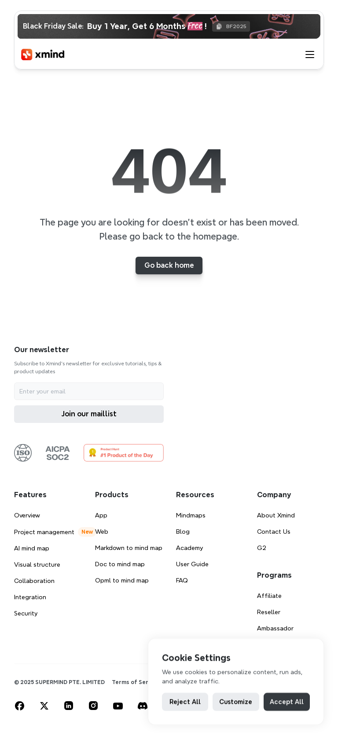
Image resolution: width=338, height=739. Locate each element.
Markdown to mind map (128, 548)
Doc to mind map (120, 564)
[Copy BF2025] (231, 26)
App (101, 515)
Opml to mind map (122, 580)
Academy (189, 548)
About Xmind (276, 515)
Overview (27, 515)
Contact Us (273, 531)
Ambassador (275, 628)
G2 (261, 548)
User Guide (192, 564)
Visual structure (37, 564)
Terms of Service (136, 682)
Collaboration (34, 581)
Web (101, 531)
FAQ (182, 580)
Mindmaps (191, 515)
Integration (30, 597)
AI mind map (31, 548)
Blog (183, 531)
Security (25, 613)
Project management (44, 532)
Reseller (268, 612)
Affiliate (269, 596)
